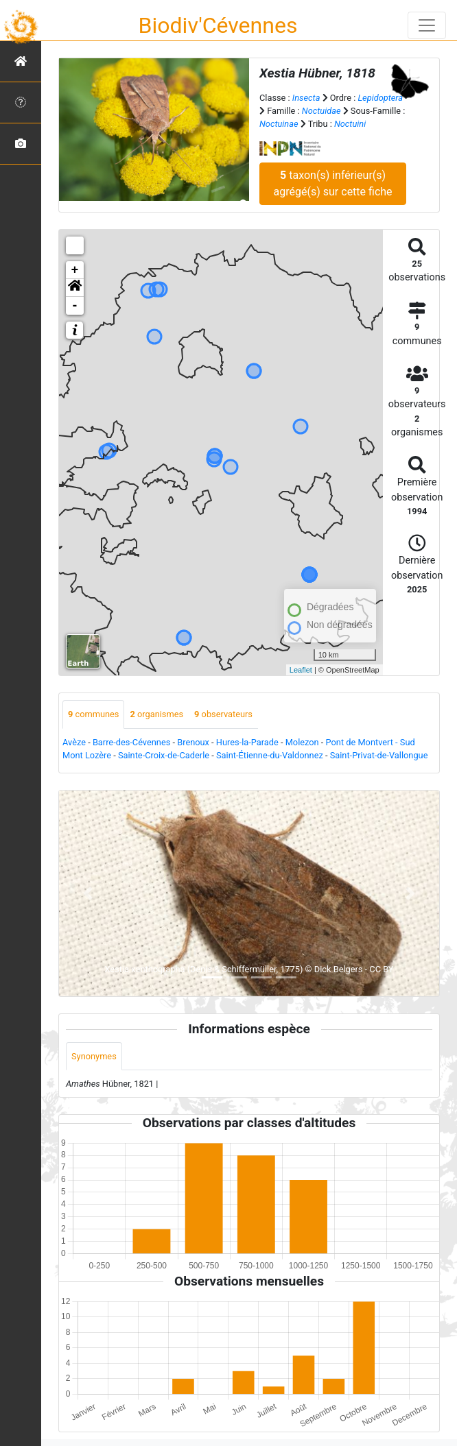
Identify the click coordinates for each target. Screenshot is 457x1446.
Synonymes (94, 1056)
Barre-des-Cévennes (131, 742)
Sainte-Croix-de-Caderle (163, 755)
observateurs (223, 714)
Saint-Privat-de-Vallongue (379, 755)
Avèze (74, 742)
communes (93, 714)
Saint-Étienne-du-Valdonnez (269, 755)
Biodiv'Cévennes (218, 25)
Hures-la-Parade (247, 742)
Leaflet (301, 670)
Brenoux (193, 742)
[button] (75, 288)
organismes (156, 714)
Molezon (302, 742)
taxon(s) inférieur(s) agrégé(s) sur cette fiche (333, 183)
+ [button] (75, 270)
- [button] (75, 306)
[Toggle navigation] (427, 25)
